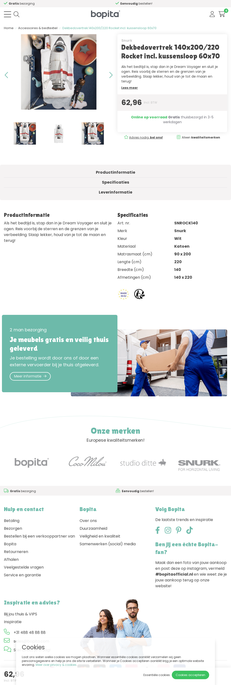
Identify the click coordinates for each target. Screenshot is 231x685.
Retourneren (16, 552)
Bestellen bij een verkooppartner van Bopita (39, 540)
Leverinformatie (115, 192)
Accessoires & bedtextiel (38, 28)
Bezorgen (13, 528)
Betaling (11, 520)
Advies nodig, (25, 3)
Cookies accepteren (190, 675)
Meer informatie (30, 376)
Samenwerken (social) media (108, 544)
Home (9, 28)
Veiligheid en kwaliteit (100, 536)
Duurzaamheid (93, 528)
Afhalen (11, 559)
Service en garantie (22, 575)
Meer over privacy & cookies (56, 665)
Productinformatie (115, 172)
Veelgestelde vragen (24, 567)
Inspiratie (13, 622)
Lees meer (129, 88)
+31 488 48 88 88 (30, 632)
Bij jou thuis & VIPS (20, 614)
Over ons (88, 520)
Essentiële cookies (156, 675)
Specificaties (115, 182)
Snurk (126, 40)
